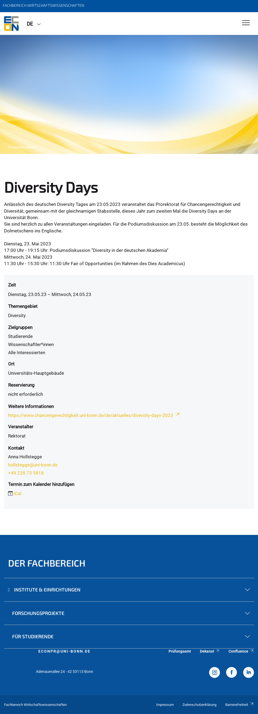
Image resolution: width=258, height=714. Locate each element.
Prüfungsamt (180, 651)
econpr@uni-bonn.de (64, 651)
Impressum (165, 705)
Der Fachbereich (46, 562)
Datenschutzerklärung (199, 705)
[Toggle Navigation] (246, 23)
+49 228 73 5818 (26, 473)
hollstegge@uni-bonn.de (33, 465)
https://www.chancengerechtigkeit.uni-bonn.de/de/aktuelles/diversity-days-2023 (94, 415)
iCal (17, 493)
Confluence (241, 651)
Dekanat (210, 651)
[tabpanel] (129, 94)
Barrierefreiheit (239, 705)
